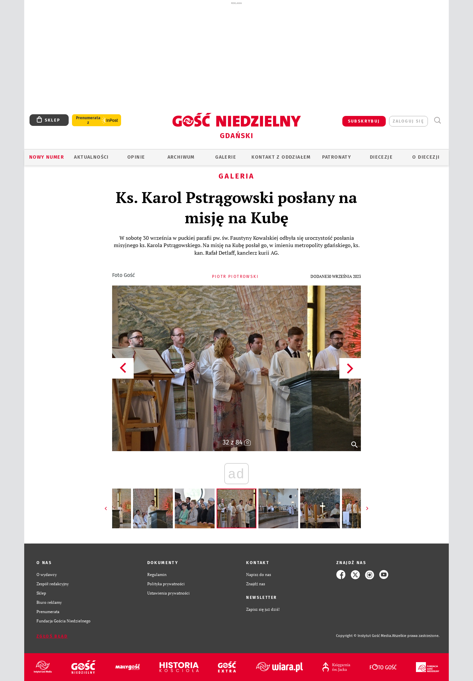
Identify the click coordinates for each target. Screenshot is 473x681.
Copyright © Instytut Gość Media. (364, 636)
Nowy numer (46, 157)
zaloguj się (408, 121)
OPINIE (136, 157)
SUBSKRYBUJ (364, 121)
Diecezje (381, 157)
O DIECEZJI (425, 157)
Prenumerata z (88, 120)
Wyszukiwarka (437, 120)
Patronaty (336, 157)
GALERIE (225, 157)
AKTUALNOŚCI (91, 157)
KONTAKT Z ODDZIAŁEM (281, 157)
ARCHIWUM (181, 157)
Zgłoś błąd (52, 636)
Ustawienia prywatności (168, 593)
